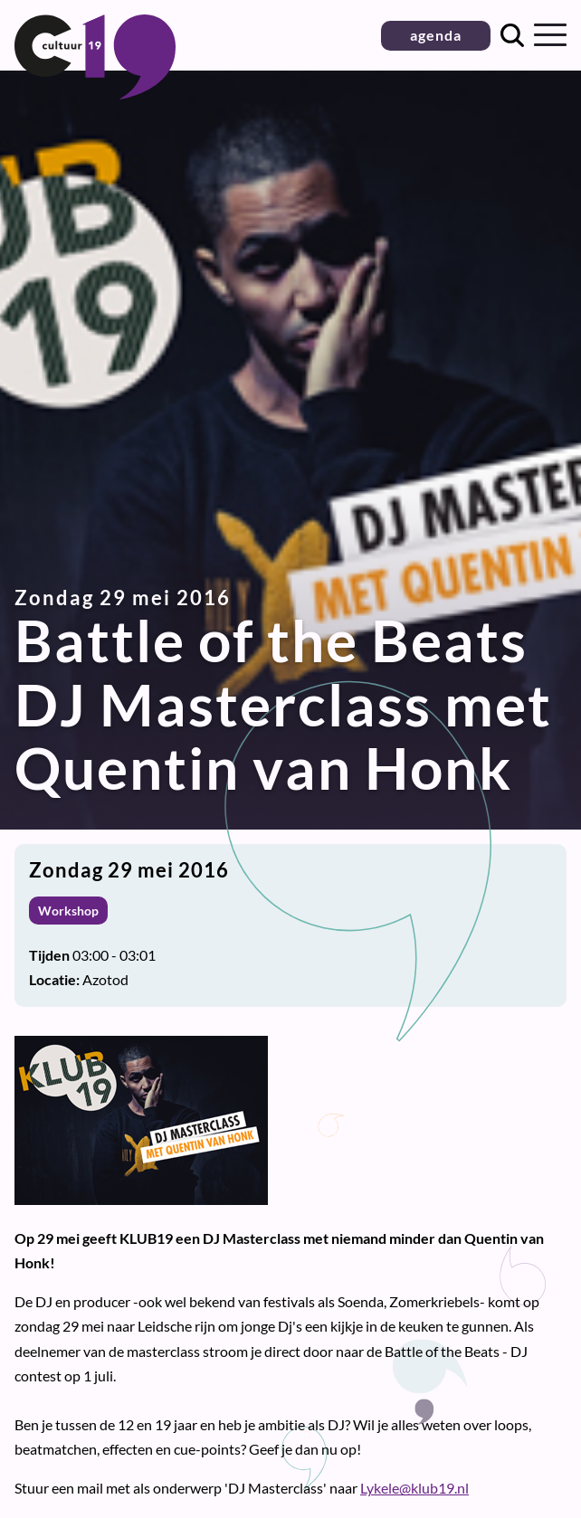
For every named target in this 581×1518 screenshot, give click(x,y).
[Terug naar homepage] (95, 93)
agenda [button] (436, 34)
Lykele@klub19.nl (414, 1487)
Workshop (68, 910)
